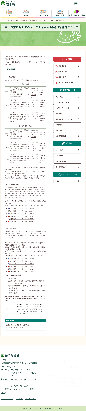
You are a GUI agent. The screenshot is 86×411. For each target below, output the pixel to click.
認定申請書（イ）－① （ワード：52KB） (34, 92)
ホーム (7, 20)
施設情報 (59, 125)
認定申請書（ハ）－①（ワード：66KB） (22, 258)
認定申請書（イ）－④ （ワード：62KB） (34, 134)
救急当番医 (62, 77)
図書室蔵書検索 (61, 136)
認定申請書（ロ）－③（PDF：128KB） (21, 221)
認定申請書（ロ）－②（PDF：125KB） (21, 216)
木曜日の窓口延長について (24, 385)
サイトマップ (30, 398)
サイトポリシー (7, 398)
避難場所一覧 (63, 71)
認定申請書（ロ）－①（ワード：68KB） (22, 208)
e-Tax (58, 181)
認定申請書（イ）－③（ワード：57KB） (35, 116)
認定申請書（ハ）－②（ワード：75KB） (21, 264)
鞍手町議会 (59, 150)
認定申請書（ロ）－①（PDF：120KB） (21, 211)
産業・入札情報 (20, 20)
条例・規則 (59, 97)
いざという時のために (66, 82)
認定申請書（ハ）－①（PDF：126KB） (21, 261)
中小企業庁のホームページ (32, 62)
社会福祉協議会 (61, 161)
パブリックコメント (62, 108)
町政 (12, 20)
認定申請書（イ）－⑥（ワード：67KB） (35, 158)
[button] (76, 3)
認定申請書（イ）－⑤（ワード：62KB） (35, 146)
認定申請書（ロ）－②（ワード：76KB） (21, 214)
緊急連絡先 (62, 66)
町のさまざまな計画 (62, 102)
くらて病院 (59, 156)
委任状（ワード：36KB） (18, 291)
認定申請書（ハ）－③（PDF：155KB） (21, 272)
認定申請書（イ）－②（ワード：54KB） (35, 104)
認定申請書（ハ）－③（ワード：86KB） (22, 269)
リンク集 (19, 398)
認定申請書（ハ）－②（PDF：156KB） (21, 266)
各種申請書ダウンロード (64, 119)
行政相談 (59, 113)
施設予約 (59, 130)
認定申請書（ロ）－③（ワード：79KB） (21, 219)
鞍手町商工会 (60, 167)
